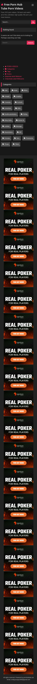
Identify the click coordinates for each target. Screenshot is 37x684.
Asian (15, 90)
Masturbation (9, 132)
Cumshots (8, 108)
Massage (19, 126)
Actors (9, 74)
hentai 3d (21, 120)
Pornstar (7, 138)
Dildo (19, 108)
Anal (6, 90)
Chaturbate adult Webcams (14, 79)
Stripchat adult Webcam (13, 76)
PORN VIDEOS (12, 66)
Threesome (29, 138)
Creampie (8, 102)
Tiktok (17, 144)
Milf (20, 132)
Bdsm (25, 90)
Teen (17, 138)
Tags (9, 71)
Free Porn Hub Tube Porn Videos (12, 6)
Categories (11, 69)
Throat (7, 144)
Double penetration (11, 114)
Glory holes (8, 120)
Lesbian (7, 126)
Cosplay (18, 96)
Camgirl (7, 96)
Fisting (25, 114)
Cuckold (19, 102)
